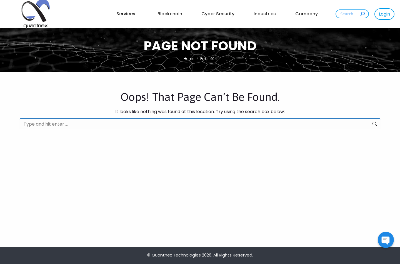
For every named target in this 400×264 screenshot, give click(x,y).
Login (384, 14)
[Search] (352, 13)
